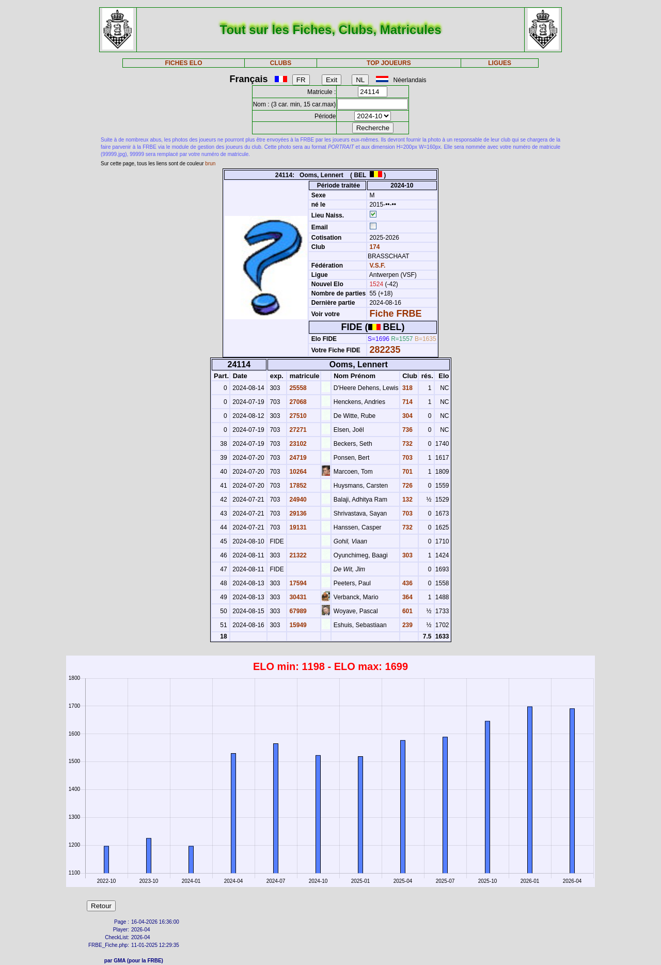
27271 (297, 429)
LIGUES (499, 63)
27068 (297, 402)
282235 (384, 350)
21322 (297, 555)
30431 (297, 597)
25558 (297, 388)
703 (407, 457)
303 (407, 555)
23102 (297, 443)
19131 (297, 527)
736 (407, 429)
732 (407, 443)
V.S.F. (377, 265)
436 (407, 583)
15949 (297, 625)
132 (407, 499)
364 (407, 597)
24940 (297, 499)
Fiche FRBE (395, 313)
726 (407, 485)
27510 (297, 415)
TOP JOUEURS (389, 63)
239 (407, 625)
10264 (297, 471)
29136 (297, 513)
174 (374, 247)
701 (407, 471)
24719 (297, 457)
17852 (297, 485)
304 (407, 415)
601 (407, 611)
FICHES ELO (183, 63)
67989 (297, 611)
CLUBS (280, 63)
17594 (297, 583)
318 (407, 388)
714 (407, 402)
